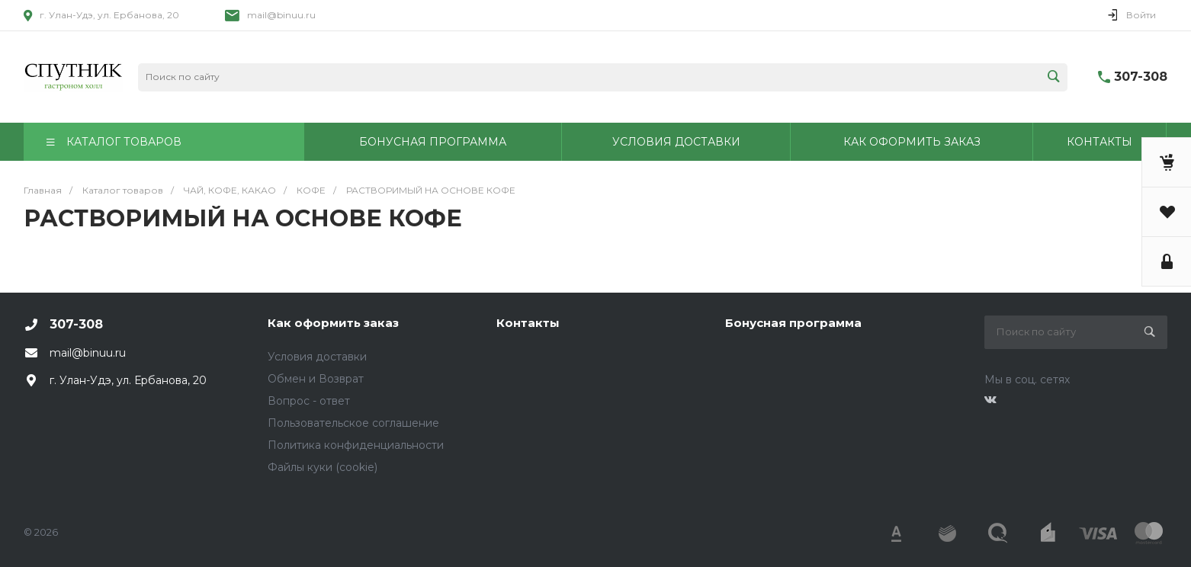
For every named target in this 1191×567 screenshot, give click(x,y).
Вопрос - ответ (309, 401)
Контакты (528, 323)
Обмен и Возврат (316, 379)
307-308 (1140, 76)
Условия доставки (317, 357)
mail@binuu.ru (281, 15)
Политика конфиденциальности (356, 445)
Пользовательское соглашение (353, 423)
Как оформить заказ (333, 323)
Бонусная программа (793, 323)
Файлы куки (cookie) (322, 467)
